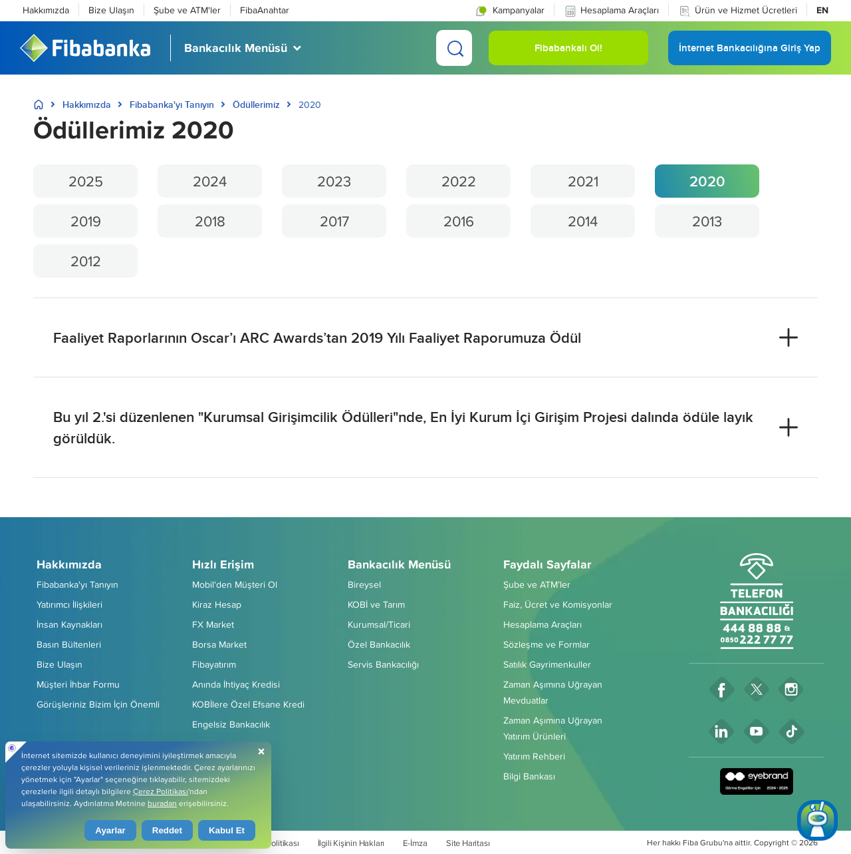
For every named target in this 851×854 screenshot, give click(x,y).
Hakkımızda (46, 10)
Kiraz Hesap (216, 604)
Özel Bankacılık (379, 644)
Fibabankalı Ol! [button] (568, 53)
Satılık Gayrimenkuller (547, 664)
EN (822, 10)
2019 (85, 221)
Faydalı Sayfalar (547, 564)
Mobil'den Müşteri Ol (234, 584)
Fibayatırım (214, 664)
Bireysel (364, 584)
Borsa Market (219, 644)
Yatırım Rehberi (534, 756)
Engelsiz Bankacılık (231, 724)
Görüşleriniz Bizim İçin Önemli (98, 704)
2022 (458, 181)
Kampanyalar (509, 10)
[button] (508, 10)
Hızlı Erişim (223, 564)
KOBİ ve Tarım (376, 604)
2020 (707, 181)
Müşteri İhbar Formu (78, 684)
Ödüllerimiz (256, 104)
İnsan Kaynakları (69, 624)
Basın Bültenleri (69, 644)
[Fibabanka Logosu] (85, 48)
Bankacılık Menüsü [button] (235, 48)
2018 (210, 221)
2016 (458, 221)
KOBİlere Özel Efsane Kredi (248, 704)
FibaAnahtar (264, 10)
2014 (583, 221)
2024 (210, 181)
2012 (85, 261)
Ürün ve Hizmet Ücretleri (737, 10)
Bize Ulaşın (111, 10)
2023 (334, 181)
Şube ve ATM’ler (536, 584)
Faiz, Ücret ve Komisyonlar (557, 604)
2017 (334, 221)
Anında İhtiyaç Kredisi (236, 684)
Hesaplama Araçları (611, 10)
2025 (85, 181)
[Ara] (454, 48)
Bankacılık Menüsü (399, 564)
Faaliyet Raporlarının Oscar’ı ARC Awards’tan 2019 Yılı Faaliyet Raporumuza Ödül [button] (317, 337)
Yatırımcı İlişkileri (69, 604)
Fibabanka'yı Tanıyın (172, 104)
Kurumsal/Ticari (379, 624)
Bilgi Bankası (529, 776)
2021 (583, 181)
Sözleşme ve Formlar (546, 644)
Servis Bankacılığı (383, 664)
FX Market (213, 624)
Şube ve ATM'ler (187, 10)
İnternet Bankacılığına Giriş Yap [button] (749, 53)
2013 (707, 221)
